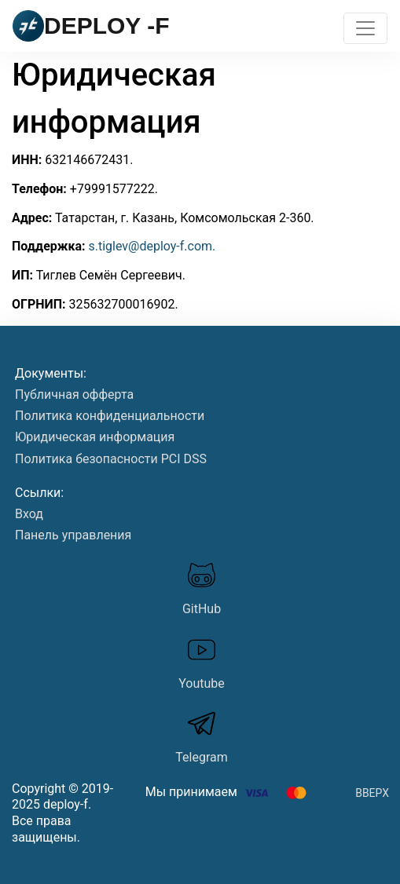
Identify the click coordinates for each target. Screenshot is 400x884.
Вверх (372, 793)
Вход (29, 513)
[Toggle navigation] (365, 28)
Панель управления (73, 535)
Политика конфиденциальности (109, 415)
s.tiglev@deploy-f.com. (151, 246)
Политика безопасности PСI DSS (111, 458)
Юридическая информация (94, 436)
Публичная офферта (74, 394)
